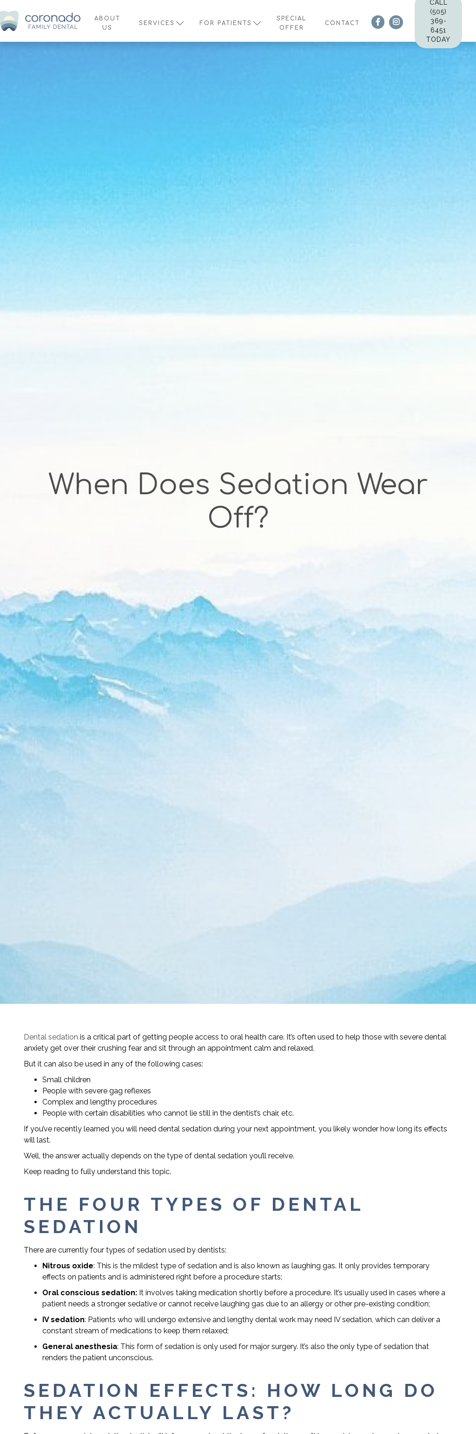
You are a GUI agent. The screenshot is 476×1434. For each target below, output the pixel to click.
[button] (160, 21)
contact (342, 23)
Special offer (291, 23)
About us (107, 23)
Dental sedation (51, 1037)
